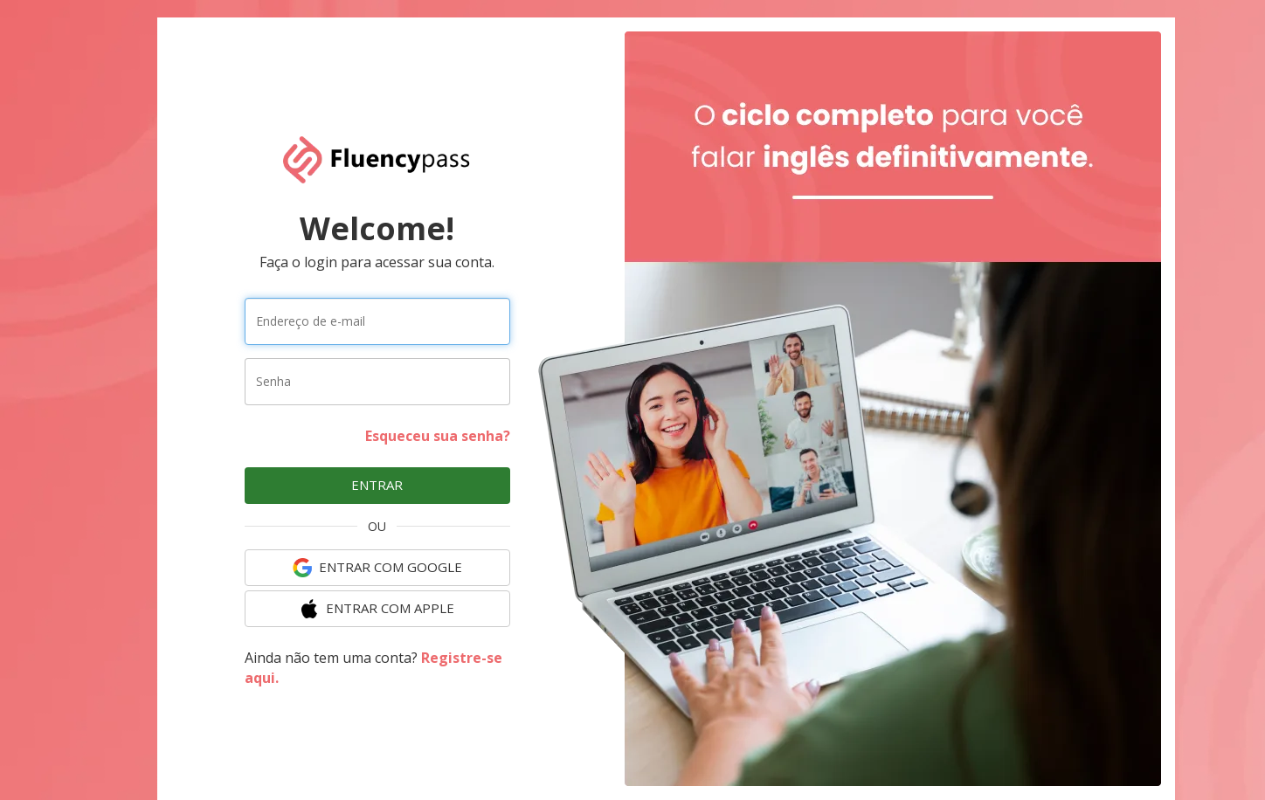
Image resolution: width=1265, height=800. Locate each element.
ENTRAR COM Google (377, 567)
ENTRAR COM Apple (377, 608)
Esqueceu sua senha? (437, 435)
